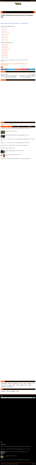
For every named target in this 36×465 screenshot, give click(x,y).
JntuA (22, 383)
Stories (17, 391)
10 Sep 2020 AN (5, 34)
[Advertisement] (18, 8)
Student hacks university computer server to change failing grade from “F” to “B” (17, 451)
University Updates (10, 386)
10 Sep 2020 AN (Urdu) (6, 32)
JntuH (25, 383)
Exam (19, 383)
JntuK (33, 383)
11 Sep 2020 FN (5, 52)
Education (7, 391)
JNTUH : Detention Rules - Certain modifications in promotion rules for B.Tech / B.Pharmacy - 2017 (15, 145)
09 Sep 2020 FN (5, 44)
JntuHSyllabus (29, 383)
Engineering (10, 383)
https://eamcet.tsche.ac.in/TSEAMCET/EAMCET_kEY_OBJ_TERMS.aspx (14, 64)
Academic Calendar (4, 383)
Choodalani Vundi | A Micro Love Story (11, 455)
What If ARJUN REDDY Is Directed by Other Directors (13, 154)
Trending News (3, 386)
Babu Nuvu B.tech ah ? (7, 124)
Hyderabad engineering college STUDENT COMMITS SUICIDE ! (15, 150)
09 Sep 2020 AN (5, 29)
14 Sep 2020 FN (5, 39)
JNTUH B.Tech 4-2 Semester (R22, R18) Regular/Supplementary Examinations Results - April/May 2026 (15, 446)
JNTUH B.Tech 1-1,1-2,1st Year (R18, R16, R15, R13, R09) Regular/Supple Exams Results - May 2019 (15, 142)
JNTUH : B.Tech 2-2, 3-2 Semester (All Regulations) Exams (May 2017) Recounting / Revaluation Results (16, 158)
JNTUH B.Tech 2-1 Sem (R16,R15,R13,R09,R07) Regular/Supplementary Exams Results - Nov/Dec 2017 (16, 128)
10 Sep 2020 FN (5, 31)
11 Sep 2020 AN (5, 37)
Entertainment (15, 383)
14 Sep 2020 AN (5, 57)
